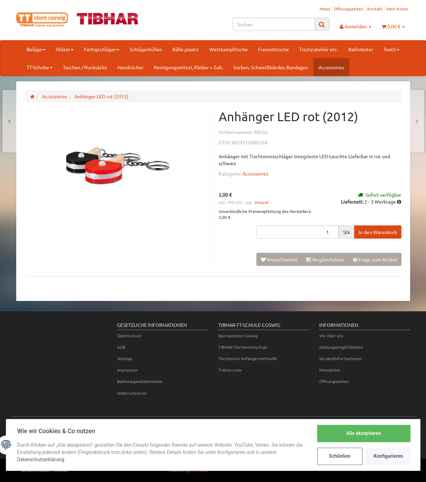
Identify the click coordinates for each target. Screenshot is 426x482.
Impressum (127, 370)
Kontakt (374, 8)
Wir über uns (331, 335)
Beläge (36, 49)
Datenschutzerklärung (40, 459)
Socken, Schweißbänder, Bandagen (270, 67)
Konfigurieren (388, 456)
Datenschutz (129, 335)
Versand (261, 202)
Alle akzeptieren (363, 433)
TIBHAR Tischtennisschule (242, 347)
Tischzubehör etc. (318, 49)
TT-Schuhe (40, 67)
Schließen (340, 456)
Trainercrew (230, 370)
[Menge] (297, 232)
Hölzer (65, 49)
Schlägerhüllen (146, 49)
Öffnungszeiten (348, 8)
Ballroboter (360, 49)
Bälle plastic (185, 49)
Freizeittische (273, 49)
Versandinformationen (340, 358)
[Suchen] (274, 24)
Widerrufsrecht (131, 393)
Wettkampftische (228, 49)
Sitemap (124, 358)
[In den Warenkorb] (377, 232)
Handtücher (130, 67)
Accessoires (331, 67)
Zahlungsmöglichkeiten (341, 347)
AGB (121, 347)
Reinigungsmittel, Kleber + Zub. (188, 67)
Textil (391, 49)
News (325, 8)
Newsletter (330, 370)
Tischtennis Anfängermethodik (247, 358)
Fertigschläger (101, 49)
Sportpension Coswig (238, 335)
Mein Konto (397, 8)
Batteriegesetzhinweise (139, 381)
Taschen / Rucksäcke (85, 67)
